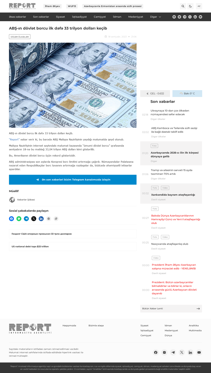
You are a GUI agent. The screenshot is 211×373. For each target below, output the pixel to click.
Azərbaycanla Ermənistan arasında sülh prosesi (112, 6)
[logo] (22, 6)
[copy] (56, 218)
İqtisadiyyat (147, 330)
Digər (155, 16)
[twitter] (190, 17)
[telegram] (184, 17)
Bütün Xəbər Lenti (171, 309)
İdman (168, 325)
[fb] (174, 17)
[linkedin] (195, 17)
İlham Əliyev (52, 6)
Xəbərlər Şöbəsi (22, 200)
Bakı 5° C (187, 93)
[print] (48, 218)
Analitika (194, 325)
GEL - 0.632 (155, 93)
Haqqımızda (69, 325)
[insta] (179, 17)
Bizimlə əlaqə (96, 325)
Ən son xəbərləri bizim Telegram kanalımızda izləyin (72, 179)
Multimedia (195, 330)
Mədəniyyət (171, 330)
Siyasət (144, 325)
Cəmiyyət (146, 335)
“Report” (14, 139)
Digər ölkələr (20, 37)
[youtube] (200, 17)
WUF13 (72, 6)
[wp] (18, 218)
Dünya (168, 335)
